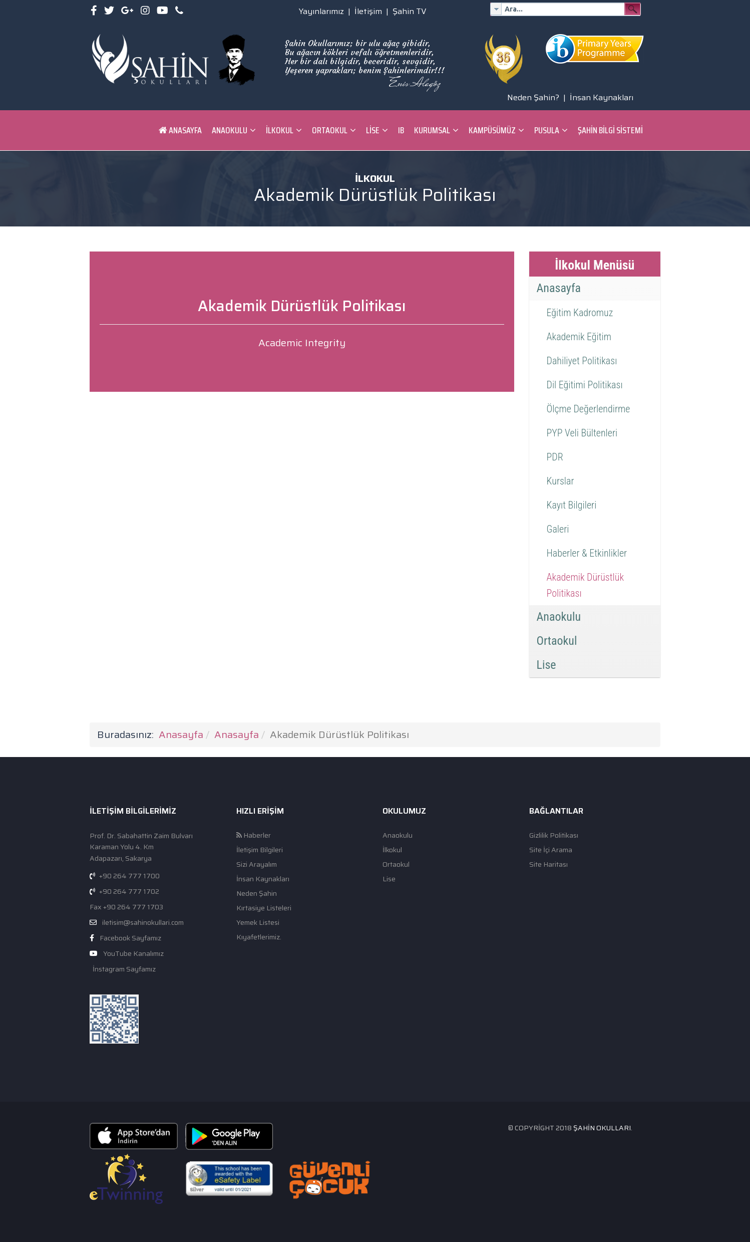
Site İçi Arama (550, 850)
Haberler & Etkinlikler (587, 553)
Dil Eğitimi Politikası (585, 385)
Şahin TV (410, 11)
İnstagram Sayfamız (123, 968)
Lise (373, 130)
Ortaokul (329, 130)
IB (401, 130)
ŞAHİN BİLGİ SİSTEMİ (610, 130)
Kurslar (560, 481)
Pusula (546, 130)
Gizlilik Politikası (553, 835)
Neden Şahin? (533, 97)
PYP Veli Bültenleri (582, 433)
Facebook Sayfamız (130, 937)
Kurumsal (432, 130)
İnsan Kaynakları (601, 97)
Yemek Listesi (257, 922)
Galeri (558, 529)
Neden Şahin (256, 893)
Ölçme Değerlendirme (588, 409)
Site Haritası (548, 864)
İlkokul (279, 130)
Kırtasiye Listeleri (263, 908)
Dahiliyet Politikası (582, 361)
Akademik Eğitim (579, 337)
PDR (555, 457)
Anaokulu (229, 130)
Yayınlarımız (321, 11)
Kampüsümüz (492, 130)
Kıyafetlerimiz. (258, 937)
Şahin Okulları (602, 1127)
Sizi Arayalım (256, 864)
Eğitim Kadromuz (580, 313)
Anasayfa (180, 130)
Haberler (253, 835)
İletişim (368, 11)
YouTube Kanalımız (133, 953)
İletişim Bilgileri (259, 850)
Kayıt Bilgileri (572, 505)
